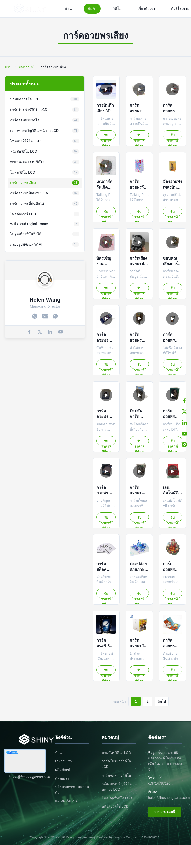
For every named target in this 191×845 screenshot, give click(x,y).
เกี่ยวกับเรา (146, 8)
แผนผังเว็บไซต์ (66, 801)
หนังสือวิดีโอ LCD (115, 806)
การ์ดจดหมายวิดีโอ (116, 775)
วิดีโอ (117, 8)
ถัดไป (162, 701)
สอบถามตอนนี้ (164, 812)
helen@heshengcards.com (169, 798)
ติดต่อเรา (62, 778)
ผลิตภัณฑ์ (26, 67)
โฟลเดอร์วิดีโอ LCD (117, 798)
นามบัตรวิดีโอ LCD (116, 753)
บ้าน (68, 8)
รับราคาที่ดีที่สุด (106, 136)
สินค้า (92, 8)
